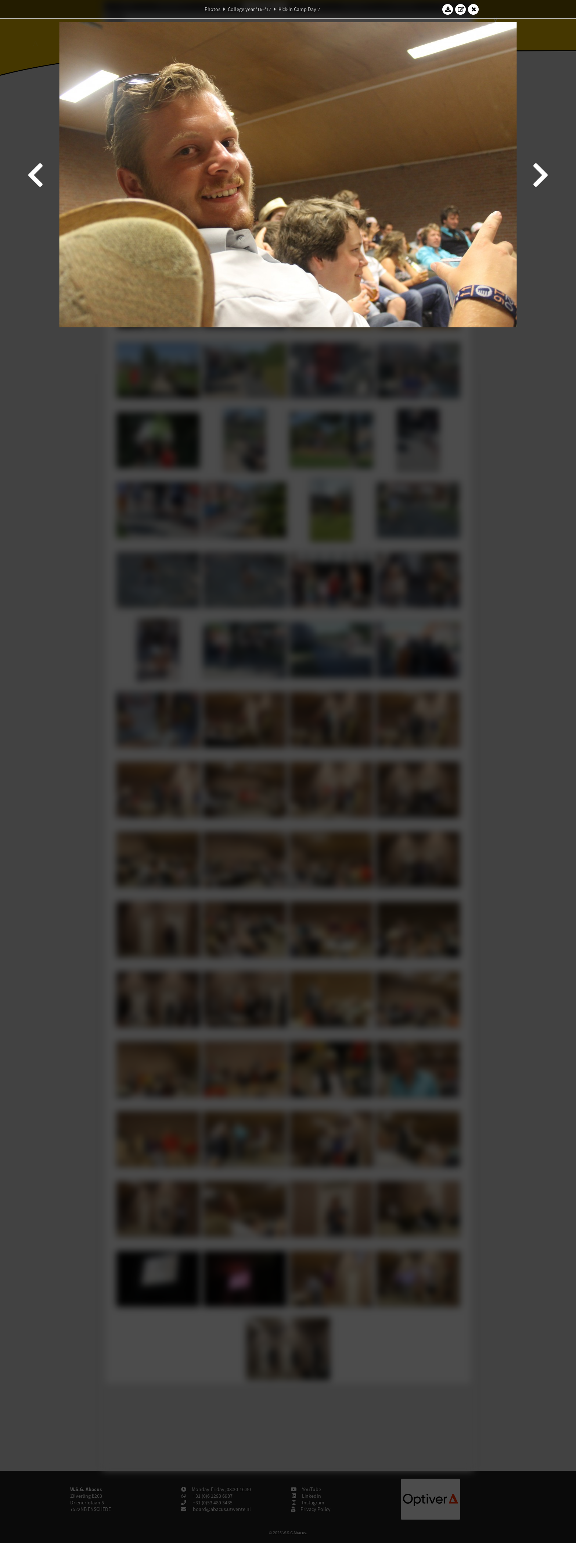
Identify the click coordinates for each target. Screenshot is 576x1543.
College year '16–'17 (249, 9)
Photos (212, 9)
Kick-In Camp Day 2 (299, 9)
